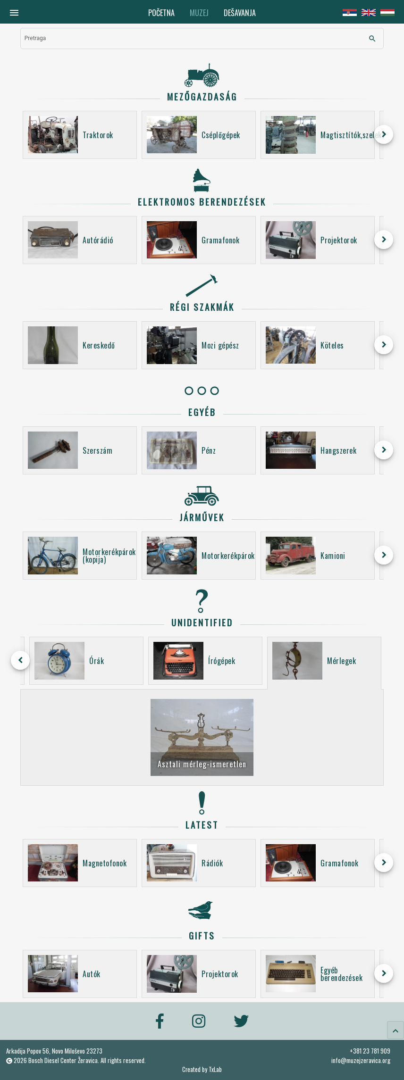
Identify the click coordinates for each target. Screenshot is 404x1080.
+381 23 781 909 (370, 1050)
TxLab (215, 1069)
